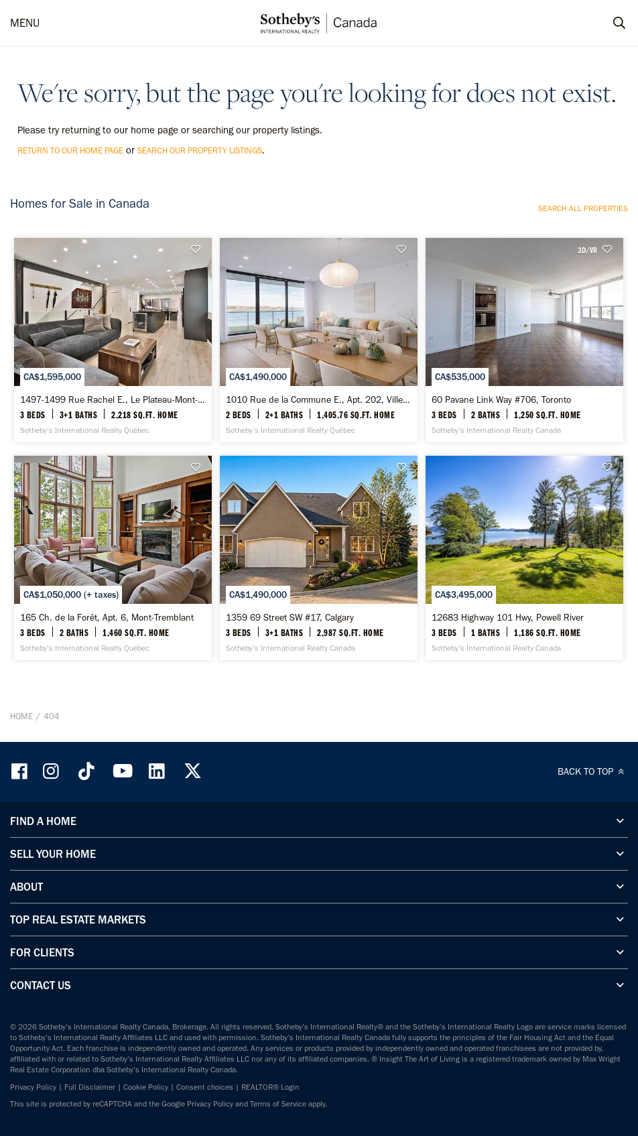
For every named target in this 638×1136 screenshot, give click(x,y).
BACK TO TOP (593, 771)
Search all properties (583, 208)
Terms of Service (278, 1104)
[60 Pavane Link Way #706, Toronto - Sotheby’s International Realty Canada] (524, 340)
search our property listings (199, 150)
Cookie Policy (145, 1087)
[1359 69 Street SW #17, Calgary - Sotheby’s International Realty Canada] (319, 558)
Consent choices (204, 1087)
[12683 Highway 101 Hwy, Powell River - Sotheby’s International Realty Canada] (524, 558)
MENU (25, 22)
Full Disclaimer (89, 1087)
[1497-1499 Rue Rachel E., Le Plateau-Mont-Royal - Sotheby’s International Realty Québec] (113, 340)
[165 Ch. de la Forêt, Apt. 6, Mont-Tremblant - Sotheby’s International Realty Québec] (113, 558)
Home (21, 716)
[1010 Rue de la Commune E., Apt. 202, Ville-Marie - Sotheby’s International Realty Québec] (319, 340)
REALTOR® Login (270, 1087)
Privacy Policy (33, 1087)
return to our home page (70, 150)
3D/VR (587, 250)
